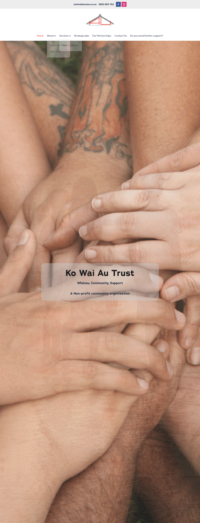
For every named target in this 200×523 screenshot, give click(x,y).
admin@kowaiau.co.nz (85, 4)
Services (65, 35)
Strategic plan (81, 35)
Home (40, 35)
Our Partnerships (101, 35)
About (51, 35)
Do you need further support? (146, 35)
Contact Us (121, 35)
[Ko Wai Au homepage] (99, 19)
